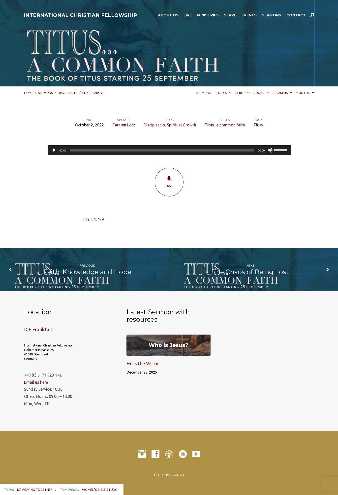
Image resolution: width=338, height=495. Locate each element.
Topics (223, 92)
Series (242, 92)
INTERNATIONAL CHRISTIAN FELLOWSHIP (80, 15)
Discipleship (68, 92)
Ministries (208, 15)
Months (305, 92)
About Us (168, 15)
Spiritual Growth (181, 125)
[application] (169, 150)
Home (28, 92)
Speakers (282, 92)
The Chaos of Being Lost (250, 272)
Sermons (271, 15)
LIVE (188, 15)
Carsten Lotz (123, 125)
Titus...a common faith (225, 125)
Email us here (36, 382)
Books (261, 92)
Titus (258, 125)
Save (169, 182)
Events (249, 15)
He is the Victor (142, 363)
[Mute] (270, 150)
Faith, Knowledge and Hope (87, 272)
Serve (230, 15)
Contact (296, 15)
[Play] (54, 150)
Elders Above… (95, 92)
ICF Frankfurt (38, 329)
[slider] (162, 150)
